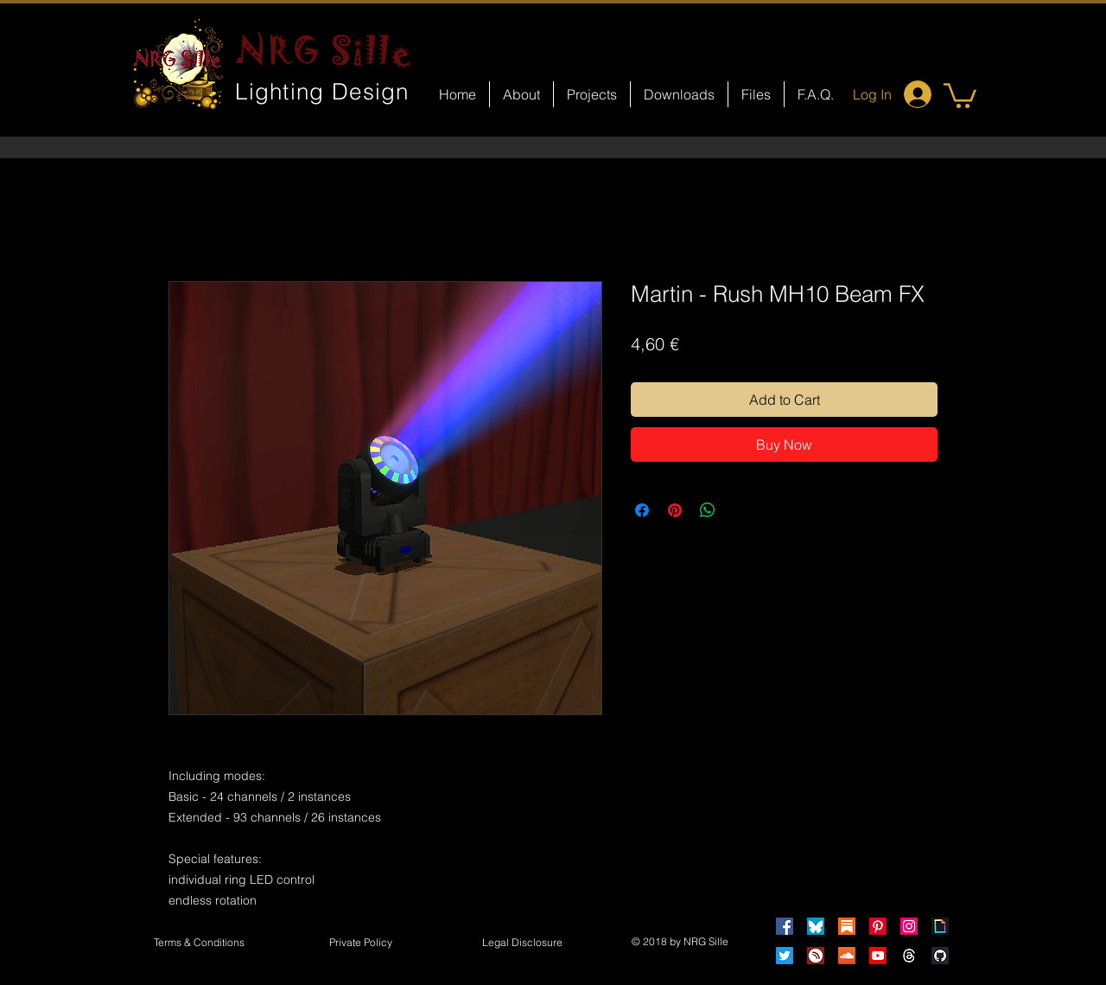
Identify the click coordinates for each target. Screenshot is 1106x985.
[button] (960, 94)
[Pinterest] (878, 926)
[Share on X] (740, 510)
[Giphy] (940, 926)
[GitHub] (940, 955)
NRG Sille (324, 50)
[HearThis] (815, 955)
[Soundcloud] (846, 955)
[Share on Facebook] (642, 510)
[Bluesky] (815, 926)
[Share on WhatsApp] (707, 510)
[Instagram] (909, 926)
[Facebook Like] (569, 740)
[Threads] (909, 955)
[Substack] (846, 926)
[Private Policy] (360, 943)
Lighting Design (322, 92)
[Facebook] (784, 926)
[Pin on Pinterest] (674, 510)
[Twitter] (784, 955)
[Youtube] (878, 955)
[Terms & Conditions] (199, 943)
